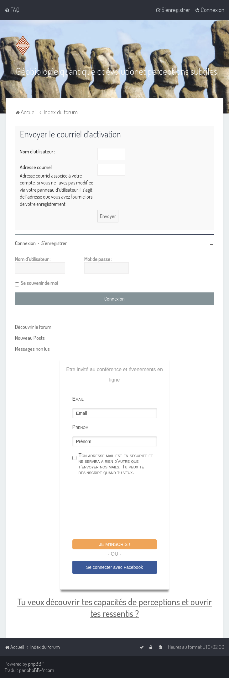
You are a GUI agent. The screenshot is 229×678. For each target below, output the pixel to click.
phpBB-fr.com (40, 670)
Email (78, 399)
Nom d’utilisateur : (37, 151)
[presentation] (120, 508)
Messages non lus (32, 349)
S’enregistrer (54, 243)
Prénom (80, 427)
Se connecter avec (114, 567)
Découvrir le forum (33, 327)
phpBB (34, 664)
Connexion (25, 243)
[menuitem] (12, 9)
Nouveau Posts (30, 338)
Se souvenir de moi (39, 283)
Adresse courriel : (37, 167)
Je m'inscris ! (114, 544)
